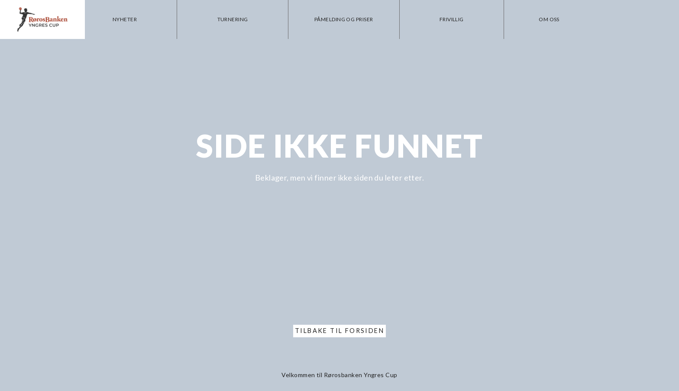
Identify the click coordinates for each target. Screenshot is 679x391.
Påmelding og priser (349, 19)
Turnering (241, 19)
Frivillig (455, 19)
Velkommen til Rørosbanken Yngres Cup (339, 374)
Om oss (550, 19)
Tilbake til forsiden (339, 330)
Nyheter (135, 19)
